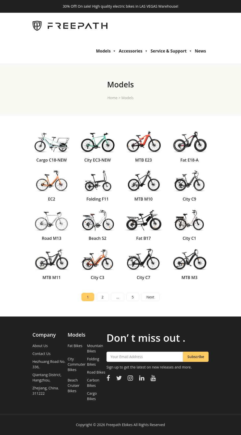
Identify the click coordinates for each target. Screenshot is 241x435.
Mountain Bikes (95, 348)
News (200, 51)
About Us (40, 345)
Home (112, 97)
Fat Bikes (75, 345)
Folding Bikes (93, 362)
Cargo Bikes (92, 396)
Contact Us (41, 353)
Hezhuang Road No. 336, (48, 364)
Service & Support (171, 51)
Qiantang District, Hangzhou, (46, 377)
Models (106, 51)
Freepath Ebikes (119, 424)
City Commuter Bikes (77, 364)
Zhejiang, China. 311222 (45, 391)
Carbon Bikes (93, 383)
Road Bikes (96, 372)
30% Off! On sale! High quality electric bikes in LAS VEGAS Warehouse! (120, 6)
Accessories (133, 51)
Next (150, 297)
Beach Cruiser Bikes (74, 385)
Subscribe (195, 356)
